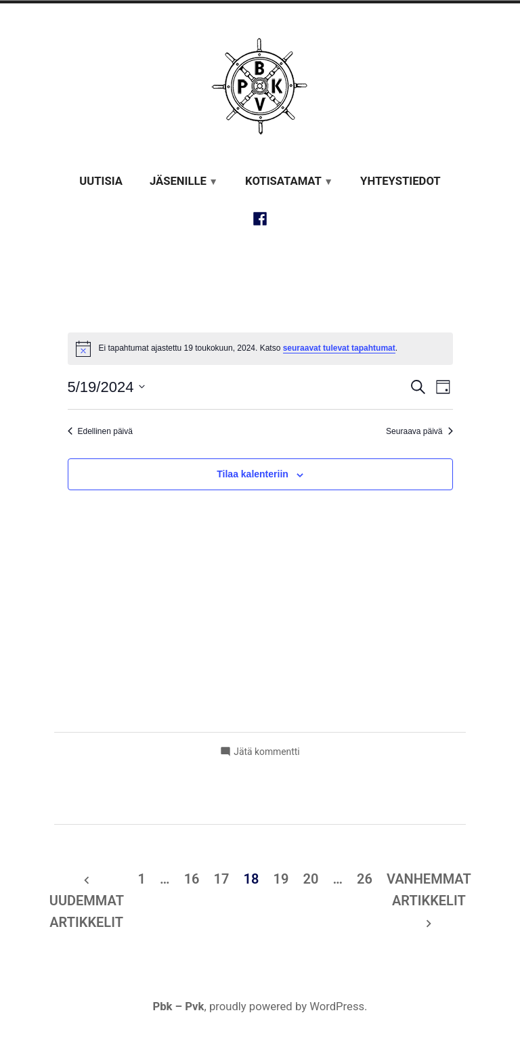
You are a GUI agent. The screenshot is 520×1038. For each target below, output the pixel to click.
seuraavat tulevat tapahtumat (339, 348)
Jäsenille (178, 181)
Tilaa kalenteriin (252, 474)
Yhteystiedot (400, 181)
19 (281, 879)
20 (310, 879)
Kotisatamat (283, 181)
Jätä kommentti (266, 751)
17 (222, 879)
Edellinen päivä (100, 431)
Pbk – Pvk (178, 1006)
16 (192, 879)
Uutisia (101, 181)
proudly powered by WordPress (286, 1006)
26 (364, 879)
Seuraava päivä (419, 431)
